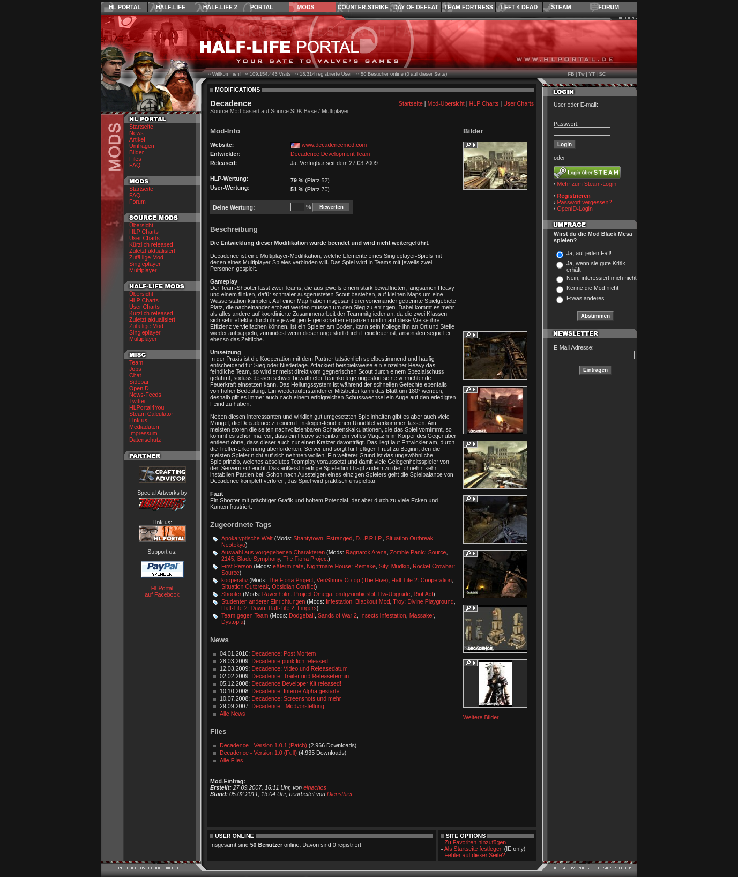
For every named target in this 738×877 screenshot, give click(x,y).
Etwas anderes (585, 298)
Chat (135, 375)
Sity (383, 566)
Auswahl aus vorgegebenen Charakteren (273, 552)
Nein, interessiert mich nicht (601, 277)
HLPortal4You (146, 407)
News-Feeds (145, 394)
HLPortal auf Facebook (162, 591)
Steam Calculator (151, 414)
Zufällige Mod (146, 257)
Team (136, 362)
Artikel (137, 139)
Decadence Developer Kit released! (296, 683)
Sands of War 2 (337, 615)
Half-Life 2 (220, 7)
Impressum (143, 433)
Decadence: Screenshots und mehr (296, 698)
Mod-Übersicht (446, 103)
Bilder (136, 152)
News (136, 133)
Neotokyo (233, 544)
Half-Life (170, 7)
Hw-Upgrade (394, 594)
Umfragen (141, 146)
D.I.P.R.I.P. (369, 538)
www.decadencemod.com (334, 145)
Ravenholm (276, 594)
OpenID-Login (575, 208)
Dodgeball (302, 615)
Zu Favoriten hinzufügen (475, 842)
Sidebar (139, 381)
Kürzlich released (151, 244)
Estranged (339, 538)
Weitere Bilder (481, 717)
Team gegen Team (244, 615)
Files (135, 158)
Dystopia (232, 622)
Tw (581, 74)
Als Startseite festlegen (473, 848)
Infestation (339, 601)
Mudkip (400, 566)
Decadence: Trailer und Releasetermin (300, 676)
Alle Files (231, 760)
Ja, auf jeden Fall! (589, 253)
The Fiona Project (305, 558)
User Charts (144, 238)
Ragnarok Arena (366, 552)
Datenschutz (145, 439)
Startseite (141, 126)
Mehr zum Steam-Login (587, 184)
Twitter (137, 401)
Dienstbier (340, 794)
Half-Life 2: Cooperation (421, 580)
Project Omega (313, 594)
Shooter (231, 594)
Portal (261, 7)
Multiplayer (143, 270)
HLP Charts (144, 231)
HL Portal (125, 7)
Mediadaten (144, 426)
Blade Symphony (258, 558)
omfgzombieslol (355, 594)
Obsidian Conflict (293, 586)
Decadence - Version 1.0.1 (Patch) (263, 745)
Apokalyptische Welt (247, 538)
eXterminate (288, 566)
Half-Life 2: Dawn (243, 608)
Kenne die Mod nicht (592, 288)
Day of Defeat (415, 7)
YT (591, 74)
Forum (608, 7)
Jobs (135, 369)
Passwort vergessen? (584, 202)
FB (571, 74)
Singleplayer (145, 264)
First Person (236, 566)
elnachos (314, 787)
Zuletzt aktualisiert (152, 251)
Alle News (232, 713)
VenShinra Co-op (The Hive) (353, 580)
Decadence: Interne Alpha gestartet (296, 691)
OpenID (139, 388)
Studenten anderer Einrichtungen (263, 601)
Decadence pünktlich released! (290, 661)
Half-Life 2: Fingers (293, 608)
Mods (306, 7)
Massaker (421, 615)
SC (602, 74)
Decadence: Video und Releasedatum (299, 668)
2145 (227, 558)
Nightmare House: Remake (341, 566)
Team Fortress (468, 7)
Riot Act (423, 594)
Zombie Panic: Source (418, 552)
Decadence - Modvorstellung (287, 706)
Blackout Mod (372, 601)
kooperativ (234, 580)
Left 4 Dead (519, 7)
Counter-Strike (363, 7)
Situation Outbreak (409, 538)
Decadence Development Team (330, 154)
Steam (561, 7)
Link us (138, 420)
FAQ (134, 165)
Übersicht (141, 225)
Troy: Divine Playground (423, 601)
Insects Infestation (383, 615)
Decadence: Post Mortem (283, 653)
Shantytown (308, 538)
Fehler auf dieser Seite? (474, 855)
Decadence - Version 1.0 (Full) (258, 752)
